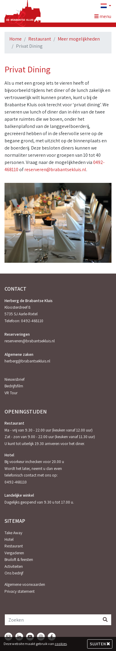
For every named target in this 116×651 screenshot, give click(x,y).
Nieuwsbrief (14, 379)
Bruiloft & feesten (19, 559)
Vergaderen (14, 553)
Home (15, 39)
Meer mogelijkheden (79, 39)
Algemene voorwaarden (25, 584)
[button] (103, 6)
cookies (61, 643)
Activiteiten (14, 566)
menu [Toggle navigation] (102, 16)
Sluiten (100, 643)
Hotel (9, 539)
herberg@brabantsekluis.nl (27, 361)
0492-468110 (32, 320)
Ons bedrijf (14, 573)
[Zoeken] (52, 619)
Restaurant (39, 39)
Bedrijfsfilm (14, 386)
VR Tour (11, 392)
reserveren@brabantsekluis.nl (54, 169)
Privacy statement (20, 591)
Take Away (13, 532)
